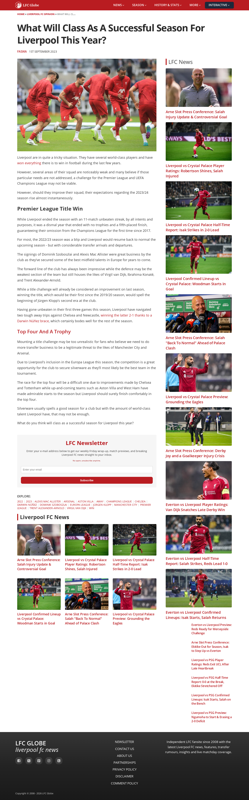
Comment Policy (124, 783)
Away (100, 501)
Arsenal (69, 501)
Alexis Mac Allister (48, 501)
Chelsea (140, 501)
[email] (87, 469)
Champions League (119, 501)
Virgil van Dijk (76, 508)
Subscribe (86, 480)
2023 (29, 501)
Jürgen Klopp (102, 504)
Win (91, 508)
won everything (29, 163)
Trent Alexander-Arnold (47, 508)
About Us (124, 756)
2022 (20, 501)
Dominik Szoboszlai (53, 504)
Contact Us (124, 749)
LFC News (180, 61)
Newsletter (124, 742)
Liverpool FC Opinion (41, 14)
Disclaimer (124, 776)
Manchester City (125, 504)
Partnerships (124, 762)
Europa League (80, 504)
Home (20, 14)
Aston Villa (85, 501)
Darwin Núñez (27, 504)
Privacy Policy (125, 769)
